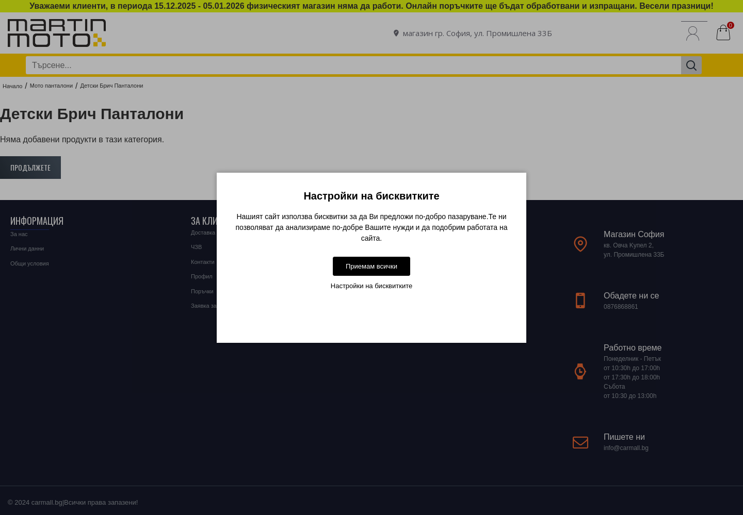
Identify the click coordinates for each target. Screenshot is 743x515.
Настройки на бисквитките (371, 286)
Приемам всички (371, 266)
